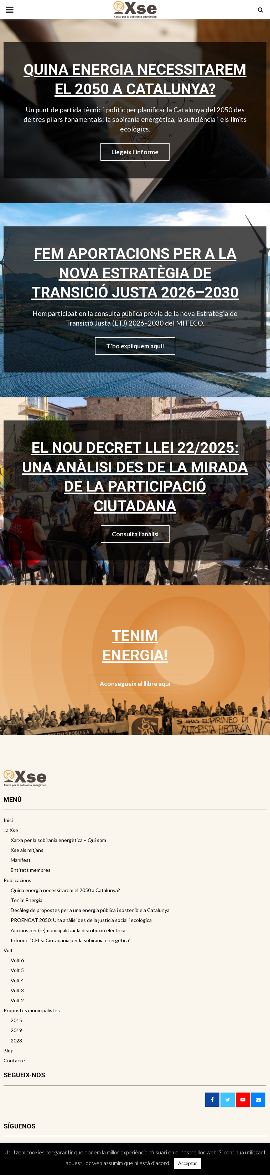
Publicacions (17, 880)
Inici (8, 820)
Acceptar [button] (187, 1163)
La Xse (11, 830)
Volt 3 (17, 990)
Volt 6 (17, 960)
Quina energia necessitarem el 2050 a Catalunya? (65, 890)
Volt (8, 950)
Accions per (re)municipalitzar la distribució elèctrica (68, 930)
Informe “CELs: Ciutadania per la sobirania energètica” (70, 940)
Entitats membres (31, 870)
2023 (16, 1040)
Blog (9, 1050)
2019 (16, 1030)
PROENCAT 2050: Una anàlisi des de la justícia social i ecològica (81, 920)
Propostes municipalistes (32, 1010)
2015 (16, 1020)
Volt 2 (17, 1000)
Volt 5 (17, 970)
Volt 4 (17, 980)
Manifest (21, 860)
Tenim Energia (26, 900)
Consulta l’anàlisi (135, 534)
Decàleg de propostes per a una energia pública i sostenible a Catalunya (90, 910)
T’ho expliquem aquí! (135, 346)
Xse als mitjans (27, 850)
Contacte (14, 1060)
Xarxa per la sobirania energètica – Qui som (58, 840)
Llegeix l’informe (135, 152)
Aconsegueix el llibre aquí (135, 683)
